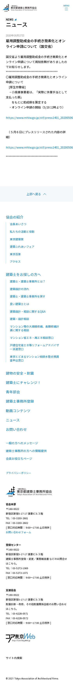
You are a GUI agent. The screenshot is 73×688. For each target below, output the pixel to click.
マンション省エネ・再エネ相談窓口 (32, 338)
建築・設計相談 (19, 319)
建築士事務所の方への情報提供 (26, 451)
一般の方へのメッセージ (22, 443)
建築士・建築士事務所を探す (27, 296)
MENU (66, 6)
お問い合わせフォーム (18, 532)
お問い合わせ (16, 429)
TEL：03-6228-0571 (17, 613)
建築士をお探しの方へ (23, 274)
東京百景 (15, 254)
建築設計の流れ (19, 289)
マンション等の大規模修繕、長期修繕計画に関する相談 (34, 328)
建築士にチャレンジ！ (23, 382)
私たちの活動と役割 (22, 231)
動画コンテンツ (18, 410)
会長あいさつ (18, 224)
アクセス (15, 261)
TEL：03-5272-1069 (17, 568)
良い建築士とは (19, 304)
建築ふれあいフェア (22, 246)
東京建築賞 (17, 239)
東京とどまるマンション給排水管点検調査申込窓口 (34, 358)
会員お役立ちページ (19, 458)
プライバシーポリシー (18, 473)
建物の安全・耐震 (20, 373)
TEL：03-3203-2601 (17, 518)
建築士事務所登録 (20, 401)
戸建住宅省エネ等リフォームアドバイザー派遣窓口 (34, 347)
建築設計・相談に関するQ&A (28, 311)
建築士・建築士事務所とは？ (27, 281)
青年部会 (13, 391)
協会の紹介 (14, 216)
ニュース (13, 419)
